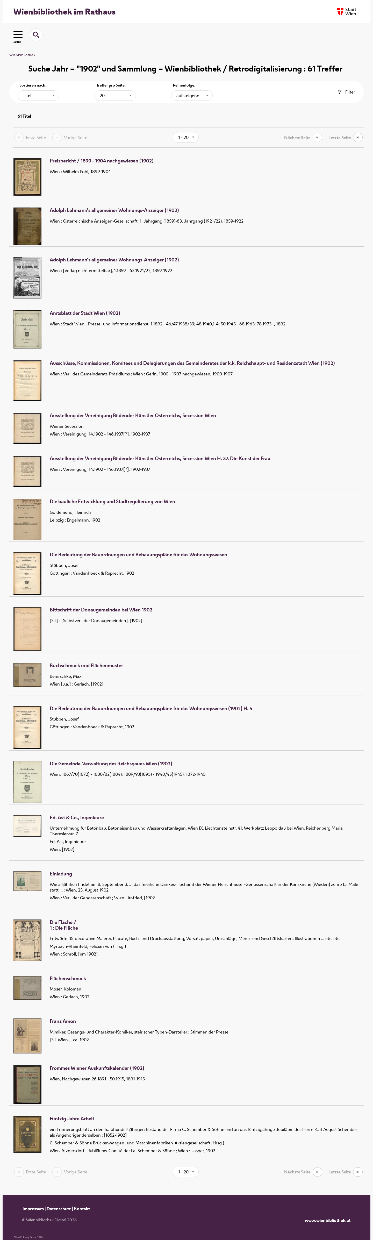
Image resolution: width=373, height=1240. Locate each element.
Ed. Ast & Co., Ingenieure (77, 818)
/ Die (64, 925)
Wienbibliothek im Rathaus (64, 11)
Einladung (61, 874)
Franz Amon (63, 1021)
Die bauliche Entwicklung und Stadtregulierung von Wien (112, 501)
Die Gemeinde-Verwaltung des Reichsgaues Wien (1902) (111, 764)
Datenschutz (59, 1209)
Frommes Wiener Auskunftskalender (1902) (97, 1068)
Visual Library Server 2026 (28, 1237)
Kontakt (82, 1209)
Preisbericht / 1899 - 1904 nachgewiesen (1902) (102, 161)
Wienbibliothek (22, 55)
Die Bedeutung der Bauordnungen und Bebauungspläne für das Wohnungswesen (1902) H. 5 (151, 708)
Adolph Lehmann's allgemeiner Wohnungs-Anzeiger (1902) (114, 210)
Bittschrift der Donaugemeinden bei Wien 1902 (101, 610)
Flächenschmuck (68, 978)
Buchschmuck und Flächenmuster (86, 665)
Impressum (33, 1209)
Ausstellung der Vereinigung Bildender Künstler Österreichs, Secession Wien (133, 415)
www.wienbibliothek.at (327, 1220)
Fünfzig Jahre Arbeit (72, 1119)
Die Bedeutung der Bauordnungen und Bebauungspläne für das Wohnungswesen (138, 555)
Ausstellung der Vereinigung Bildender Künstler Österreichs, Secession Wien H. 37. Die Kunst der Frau (160, 458)
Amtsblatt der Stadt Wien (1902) (85, 313)
